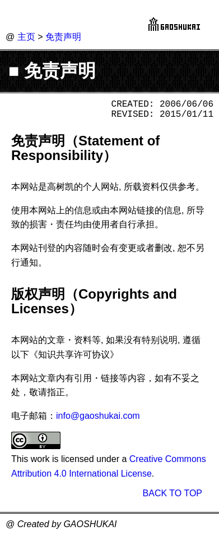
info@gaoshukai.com (98, 415)
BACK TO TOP (172, 493)
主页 (26, 37)
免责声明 (63, 37)
